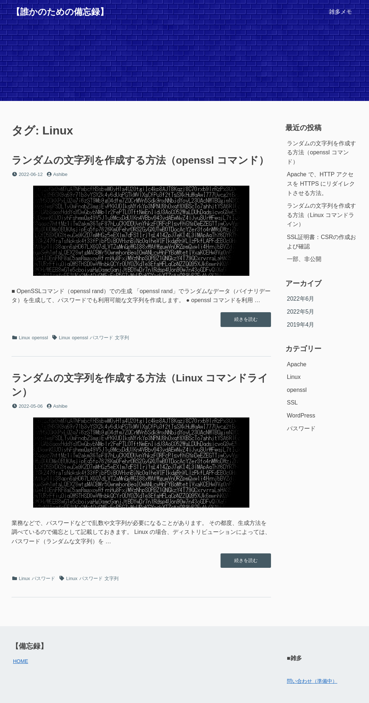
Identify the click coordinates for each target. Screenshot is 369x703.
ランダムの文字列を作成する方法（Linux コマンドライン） (321, 215)
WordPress (301, 415)
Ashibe (60, 174)
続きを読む (246, 321)
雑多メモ (340, 12)
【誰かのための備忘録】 (60, 12)
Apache (296, 364)
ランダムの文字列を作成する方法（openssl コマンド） (140, 160)
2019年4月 (301, 325)
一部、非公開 (304, 259)
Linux (24, 337)
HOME (20, 661)
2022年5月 (301, 312)
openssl (40, 337)
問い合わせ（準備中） (312, 681)
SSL (292, 402)
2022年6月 (301, 299)
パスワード (101, 337)
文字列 (122, 337)
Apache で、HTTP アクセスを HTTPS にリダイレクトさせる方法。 (321, 183)
